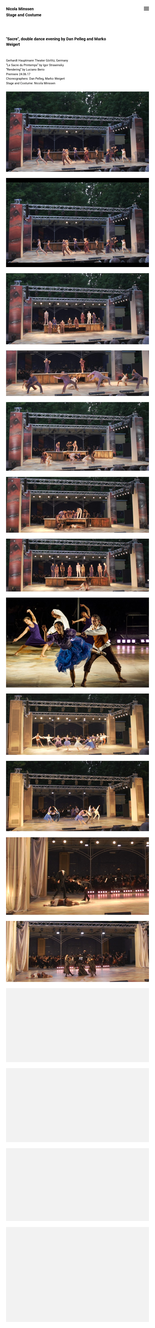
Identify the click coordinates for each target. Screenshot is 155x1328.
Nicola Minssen (20, 8)
